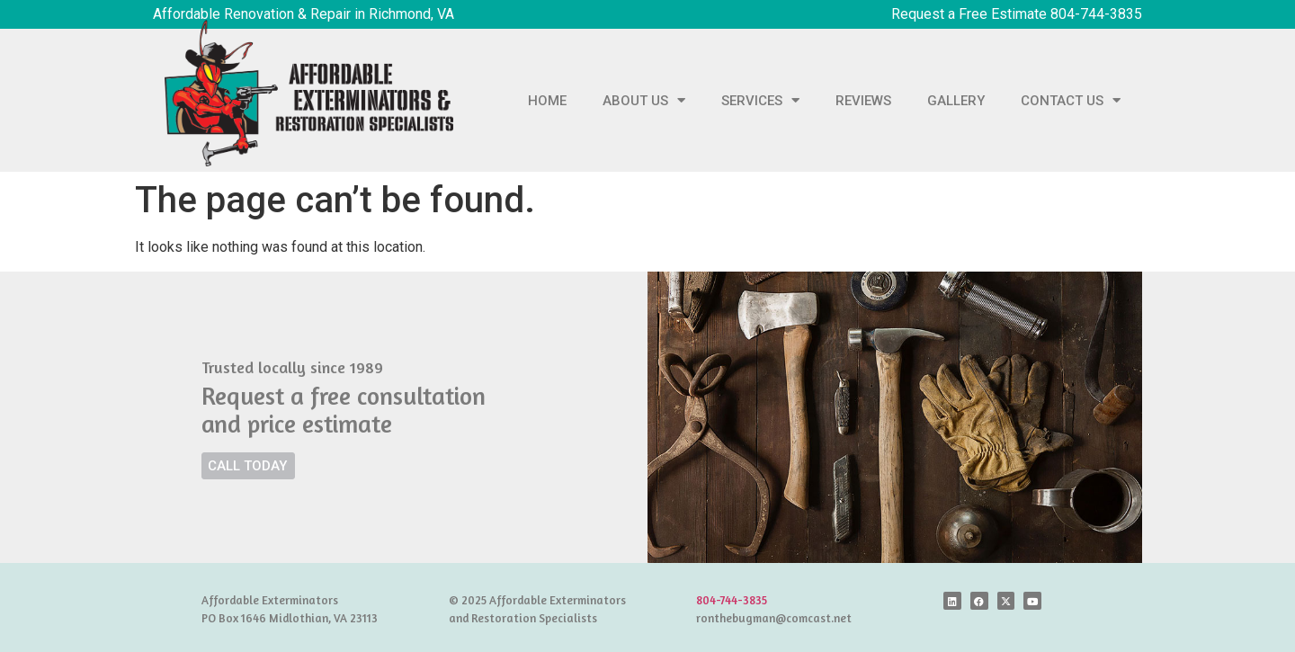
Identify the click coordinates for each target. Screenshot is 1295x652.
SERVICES (760, 100)
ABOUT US (644, 100)
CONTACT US (1071, 100)
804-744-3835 (731, 600)
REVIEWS (863, 101)
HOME (547, 101)
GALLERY (956, 101)
